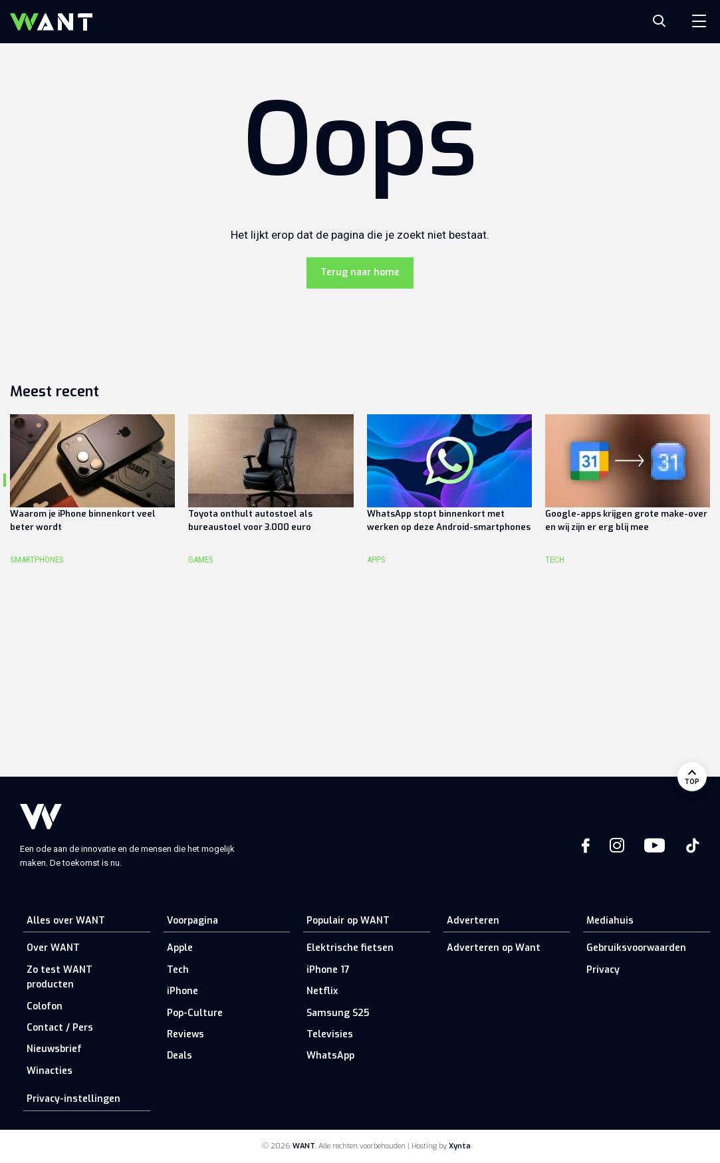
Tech (178, 970)
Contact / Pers (60, 1027)
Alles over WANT (66, 920)
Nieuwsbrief (54, 1049)
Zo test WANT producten (59, 977)
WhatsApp (330, 1055)
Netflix (322, 991)
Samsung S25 (337, 1013)
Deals (179, 1055)
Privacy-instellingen (73, 1099)
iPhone (182, 991)
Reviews (185, 1034)
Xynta (460, 1146)
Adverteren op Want (493, 948)
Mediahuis (610, 920)
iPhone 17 (328, 970)
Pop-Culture (195, 1013)
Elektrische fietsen (350, 948)
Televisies (329, 1034)
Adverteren (473, 920)
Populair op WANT (348, 920)
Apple (180, 948)
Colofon (44, 1006)
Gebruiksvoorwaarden (636, 948)
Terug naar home (360, 272)
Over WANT (53, 948)
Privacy (603, 970)
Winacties (49, 1071)
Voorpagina (192, 920)
